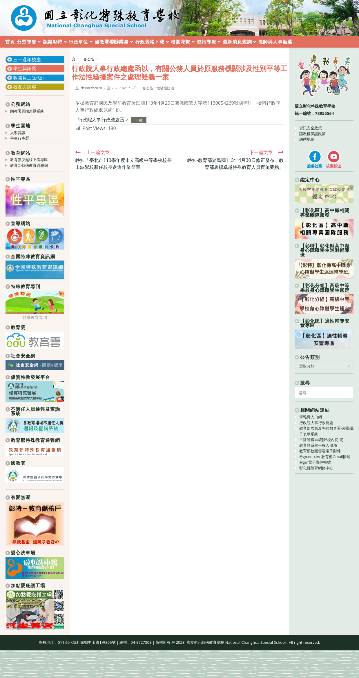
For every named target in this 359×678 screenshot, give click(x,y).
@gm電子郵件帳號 (315, 462)
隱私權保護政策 (312, 133)
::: (8, 47)
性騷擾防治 (165, 88)
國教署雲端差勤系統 (27, 111)
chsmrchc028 (91, 88)
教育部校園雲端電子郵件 (320, 450)
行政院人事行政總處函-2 (103, 119)
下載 (139, 119)
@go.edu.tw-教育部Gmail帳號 (324, 456)
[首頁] (73, 59)
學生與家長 (24, 68)
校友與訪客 (24, 87)
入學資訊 (17, 132)
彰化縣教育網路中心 (316, 468)
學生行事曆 (19, 138)
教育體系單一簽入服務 (318, 445)
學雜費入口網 (310, 417)
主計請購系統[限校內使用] (321, 439)
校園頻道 (333, 166)
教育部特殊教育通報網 (29, 165)
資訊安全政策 (310, 128)
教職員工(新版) (28, 78)
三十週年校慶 (27, 59)
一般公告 (146, 88)
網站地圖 (306, 139)
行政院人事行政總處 (316, 422)
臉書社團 (314, 166)
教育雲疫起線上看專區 (29, 159)
